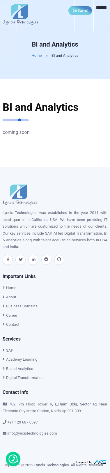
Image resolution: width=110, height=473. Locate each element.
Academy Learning (20, 359)
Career (10, 315)
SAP (8, 350)
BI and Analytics (18, 368)
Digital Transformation (23, 377)
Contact (11, 324)
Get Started (80, 10)
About (9, 297)
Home (37, 55)
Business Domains (20, 306)
